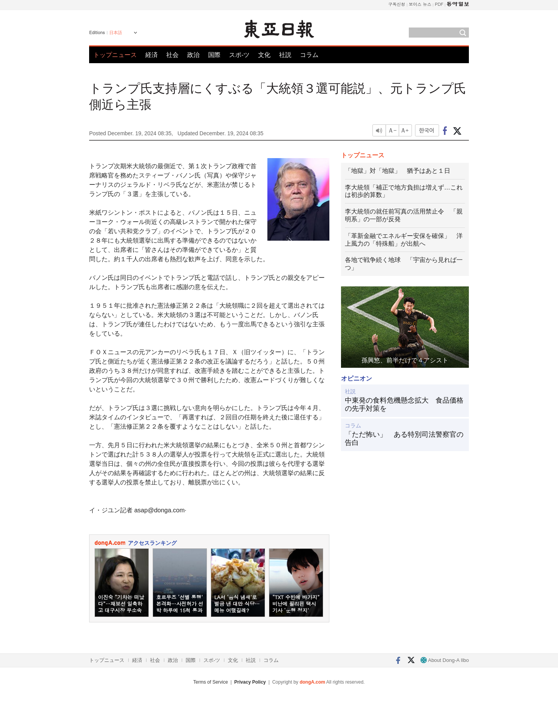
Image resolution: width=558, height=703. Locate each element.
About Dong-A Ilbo (444, 660)
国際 (214, 55)
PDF (439, 4)
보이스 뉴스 (420, 4)
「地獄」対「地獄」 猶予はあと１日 (397, 170)
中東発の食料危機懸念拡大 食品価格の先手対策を (404, 404)
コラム (309, 55)
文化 (264, 55)
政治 (193, 55)
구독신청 (396, 4)
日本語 (115, 32)
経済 (151, 55)
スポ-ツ (239, 55)
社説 (285, 55)
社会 (172, 55)
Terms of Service (210, 682)
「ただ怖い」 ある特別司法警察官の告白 (404, 439)
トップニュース (115, 55)
